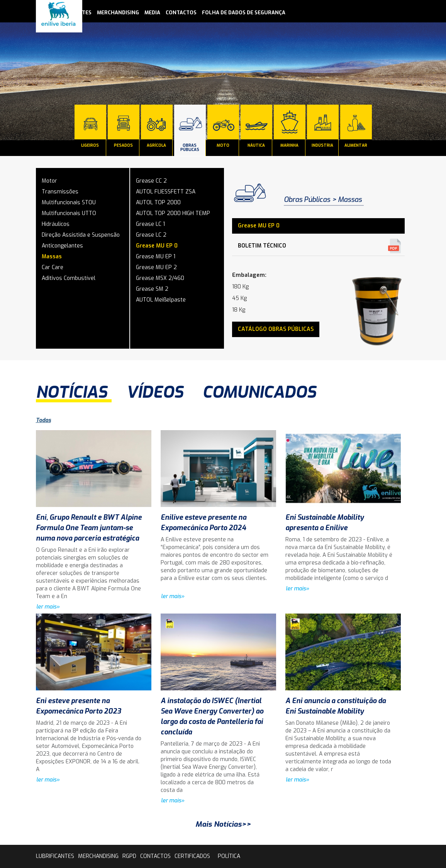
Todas (43, 420)
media (152, 12)
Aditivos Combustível (68, 278)
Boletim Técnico (262, 245)
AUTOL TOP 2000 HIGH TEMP (173, 213)
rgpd (129, 856)
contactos (181, 12)
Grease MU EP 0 (157, 245)
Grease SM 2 (152, 289)
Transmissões (60, 191)
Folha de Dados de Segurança (243, 12)
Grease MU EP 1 (155, 256)
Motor (49, 181)
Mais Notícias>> (223, 824)
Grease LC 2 (151, 235)
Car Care (52, 267)
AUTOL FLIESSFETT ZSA (165, 191)
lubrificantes (55, 856)
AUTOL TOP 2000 (158, 202)
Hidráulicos (56, 224)
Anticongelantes (62, 245)
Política (229, 856)
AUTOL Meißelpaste (161, 299)
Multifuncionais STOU (69, 202)
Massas (52, 256)
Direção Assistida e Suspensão (81, 235)
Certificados (192, 856)
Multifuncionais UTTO (69, 213)
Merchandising (118, 12)
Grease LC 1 (150, 224)
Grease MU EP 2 (156, 267)
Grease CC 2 (151, 181)
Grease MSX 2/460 (160, 278)
